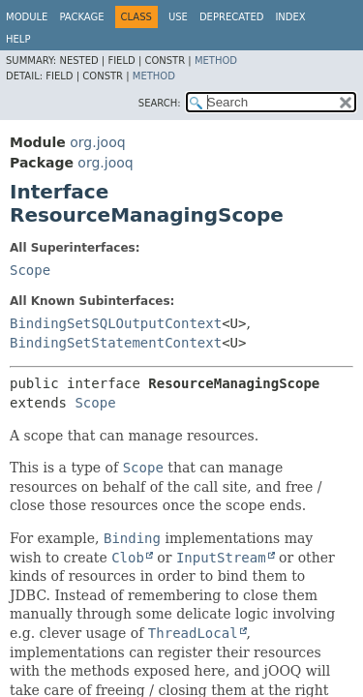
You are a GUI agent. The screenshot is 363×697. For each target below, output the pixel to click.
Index (290, 17)
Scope (30, 270)
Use (178, 17)
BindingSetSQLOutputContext (116, 323)
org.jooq (97, 142)
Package (81, 17)
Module (26, 17)
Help (18, 39)
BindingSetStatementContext (116, 342)
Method (216, 60)
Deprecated (231, 17)
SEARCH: (159, 103)
